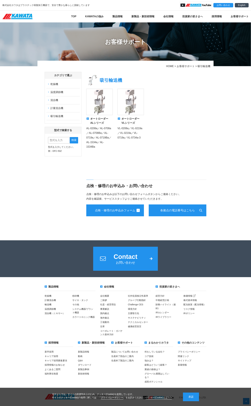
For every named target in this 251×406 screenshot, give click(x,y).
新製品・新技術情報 (142, 16)
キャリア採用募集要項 (56, 360)
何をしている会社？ (155, 351)
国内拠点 (104, 313)
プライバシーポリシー (112, 397)
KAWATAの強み (94, 16)
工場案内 (104, 322)
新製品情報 (83, 351)
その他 (75, 304)
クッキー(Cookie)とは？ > (159, 397)
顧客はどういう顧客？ (156, 365)
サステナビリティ (137, 318)
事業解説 (104, 309)
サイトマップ (184, 360)
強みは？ (149, 360)
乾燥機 (53, 84)
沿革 (102, 326)
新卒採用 (49, 351)
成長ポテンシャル (153, 381)
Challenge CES (135, 304)
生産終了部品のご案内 (122, 356)
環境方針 (132, 309)
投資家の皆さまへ (192, 16)
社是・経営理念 (108, 304)
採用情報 (217, 16)
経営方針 (160, 296)
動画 (80, 356)
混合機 (53, 100)
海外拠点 (104, 318)
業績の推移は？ (152, 369)
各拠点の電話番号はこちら (177, 210)
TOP (73, 16)
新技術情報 (83, 373)
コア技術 (149, 356)
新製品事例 (83, 369)
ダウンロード (84, 365)
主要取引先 (133, 313)
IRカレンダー (162, 312)
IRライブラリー (163, 317)
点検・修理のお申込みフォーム (117, 210)
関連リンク (183, 356)
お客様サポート (240, 16)
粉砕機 (75, 296)
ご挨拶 (103, 300)
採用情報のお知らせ (55, 365)
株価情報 (189, 296)
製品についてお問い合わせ (124, 351)
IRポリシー (189, 313)
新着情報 (182, 365)
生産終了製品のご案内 (122, 360)
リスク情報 (189, 309)
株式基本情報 (190, 300)
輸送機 (48, 304)
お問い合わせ (223, 5)
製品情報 (117, 16)
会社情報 (168, 16)
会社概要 (104, 296)
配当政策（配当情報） (194, 304)
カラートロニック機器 (83, 317)
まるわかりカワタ (157, 342)
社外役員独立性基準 (138, 296)
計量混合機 (55, 108)
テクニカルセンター (138, 322)
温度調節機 (55, 92)
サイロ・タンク (80, 300)
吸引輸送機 (55, 116)
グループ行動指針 (137, 300)
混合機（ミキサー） (55, 313)
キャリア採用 (51, 356)
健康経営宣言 (134, 326)
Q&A (80, 360)
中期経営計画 (162, 300)
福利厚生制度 (51, 373)
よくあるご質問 (52, 369)
